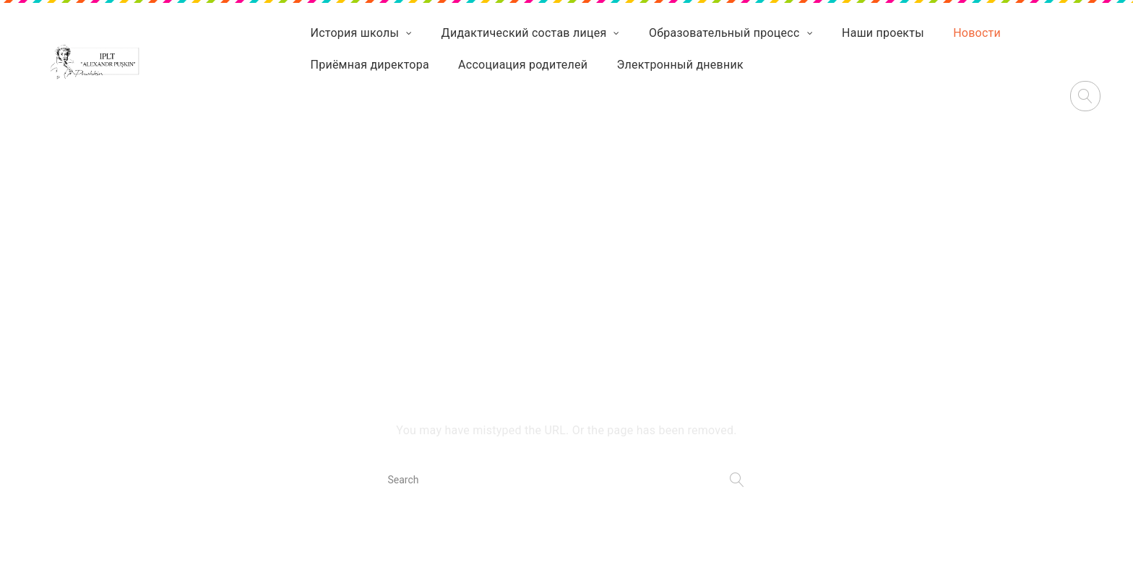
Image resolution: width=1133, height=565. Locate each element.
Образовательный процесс (724, 33)
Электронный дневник (680, 65)
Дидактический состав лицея (524, 33)
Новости (977, 33)
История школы (355, 33)
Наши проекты (883, 33)
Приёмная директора (370, 65)
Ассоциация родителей (522, 65)
